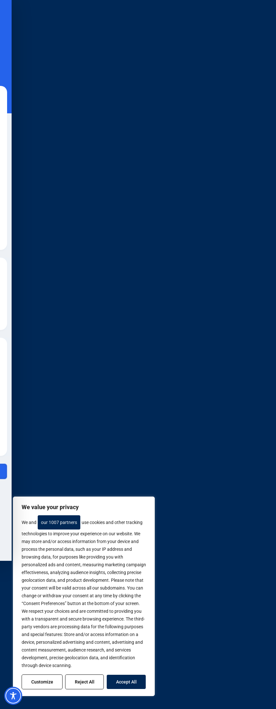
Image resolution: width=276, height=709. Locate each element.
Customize (42, 681)
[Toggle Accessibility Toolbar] (13, 695)
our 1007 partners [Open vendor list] (59, 522)
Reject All (84, 681)
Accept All (126, 681)
